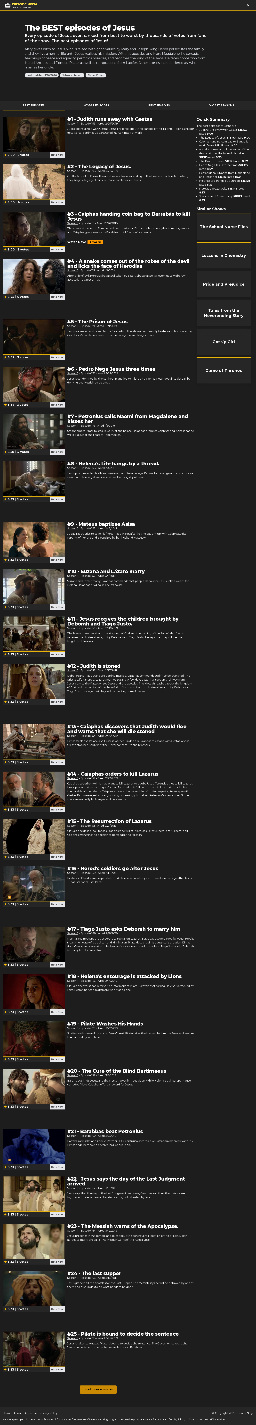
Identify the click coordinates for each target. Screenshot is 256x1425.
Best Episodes (34, 105)
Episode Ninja (244, 1413)
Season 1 (72, 123)
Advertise (31, 1413)
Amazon (95, 242)
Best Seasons (159, 105)
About (18, 1413)
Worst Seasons (221, 105)
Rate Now (57, 154)
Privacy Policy (48, 1413)
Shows (7, 1413)
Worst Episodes (96, 105)
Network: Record (72, 75)
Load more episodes (98, 1389)
